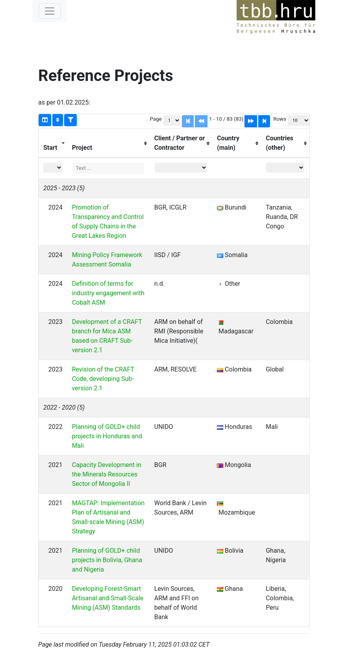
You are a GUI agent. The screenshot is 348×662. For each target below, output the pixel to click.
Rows (279, 119)
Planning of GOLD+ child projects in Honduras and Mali (107, 436)
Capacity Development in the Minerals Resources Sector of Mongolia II (106, 474)
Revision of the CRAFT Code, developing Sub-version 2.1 (103, 379)
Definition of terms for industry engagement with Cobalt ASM (108, 293)
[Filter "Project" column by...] (108, 168)
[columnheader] (53, 143)
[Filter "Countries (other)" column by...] (285, 168)
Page (156, 119)
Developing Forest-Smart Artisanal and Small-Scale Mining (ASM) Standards (108, 598)
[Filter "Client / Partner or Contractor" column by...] (181, 168)
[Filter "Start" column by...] (52, 168)
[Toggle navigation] (50, 11)
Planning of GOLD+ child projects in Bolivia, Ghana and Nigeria (107, 560)
